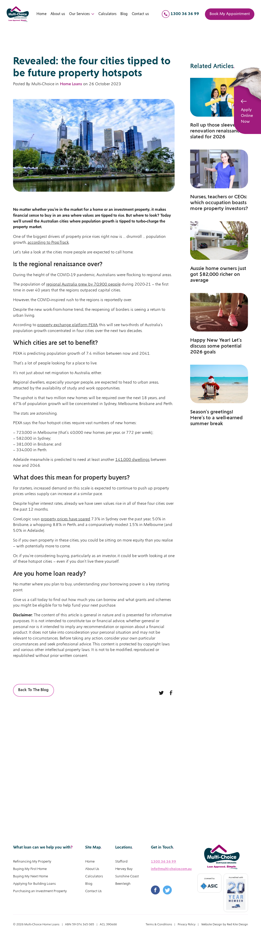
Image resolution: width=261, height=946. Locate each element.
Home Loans (71, 84)
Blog (124, 14)
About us (57, 14)
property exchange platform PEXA (67, 325)
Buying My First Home (30, 869)
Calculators (107, 14)
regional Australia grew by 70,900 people (83, 284)
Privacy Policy (186, 924)
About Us (92, 869)
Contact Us (93, 891)
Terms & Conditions (159, 924)
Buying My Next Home (30, 876)
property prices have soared (65, 519)
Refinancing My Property (32, 861)
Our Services (79, 14)
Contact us (140, 14)
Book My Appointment (230, 14)
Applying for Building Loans (34, 884)
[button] (82, 14)
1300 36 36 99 (163, 861)
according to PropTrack (48, 242)
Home (41, 14)
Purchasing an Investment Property (40, 891)
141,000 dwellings (132, 460)
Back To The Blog (33, 690)
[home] (18, 14)
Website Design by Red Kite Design (224, 924)
